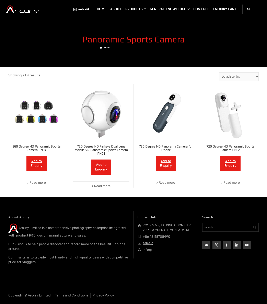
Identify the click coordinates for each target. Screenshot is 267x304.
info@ (147, 250)
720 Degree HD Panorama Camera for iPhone (166, 148)
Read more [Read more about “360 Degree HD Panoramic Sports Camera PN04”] (38, 183)
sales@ (148, 243)
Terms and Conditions (71, 295)
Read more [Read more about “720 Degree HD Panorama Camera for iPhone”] (167, 183)
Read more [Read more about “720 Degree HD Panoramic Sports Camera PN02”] (231, 183)
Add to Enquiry (37, 163)
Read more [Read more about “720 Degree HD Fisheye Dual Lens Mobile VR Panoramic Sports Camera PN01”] (102, 186)
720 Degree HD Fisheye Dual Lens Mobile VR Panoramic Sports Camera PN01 (101, 149)
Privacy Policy (103, 295)
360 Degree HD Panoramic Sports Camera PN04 (36, 148)
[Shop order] (239, 76)
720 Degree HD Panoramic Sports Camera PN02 (230, 148)
